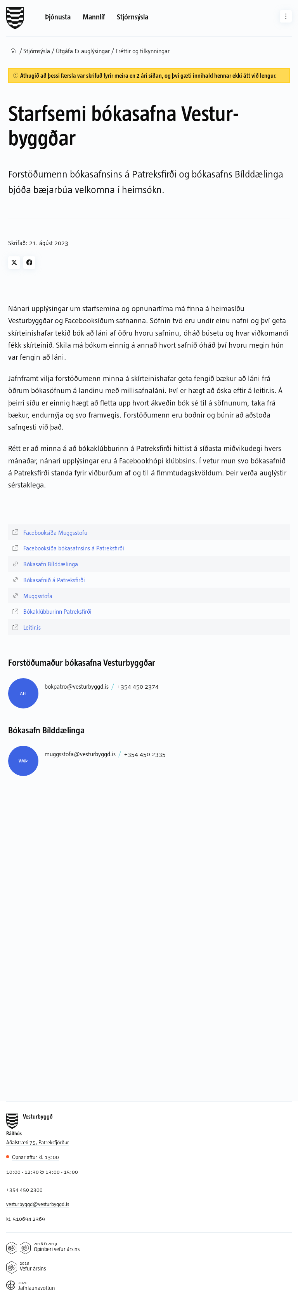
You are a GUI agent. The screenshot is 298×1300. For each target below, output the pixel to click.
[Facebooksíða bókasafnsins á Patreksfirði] (149, 548)
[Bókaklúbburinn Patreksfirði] (149, 611)
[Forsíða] (15, 18)
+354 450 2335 (145, 753)
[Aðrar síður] (286, 16)
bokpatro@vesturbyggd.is (77, 686)
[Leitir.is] (149, 627)
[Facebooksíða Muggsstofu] (149, 532)
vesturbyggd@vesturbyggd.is (37, 1204)
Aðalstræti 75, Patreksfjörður (37, 1142)
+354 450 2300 (24, 1189)
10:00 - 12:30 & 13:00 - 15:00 (42, 1171)
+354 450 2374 (138, 686)
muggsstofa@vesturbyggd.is (80, 753)
